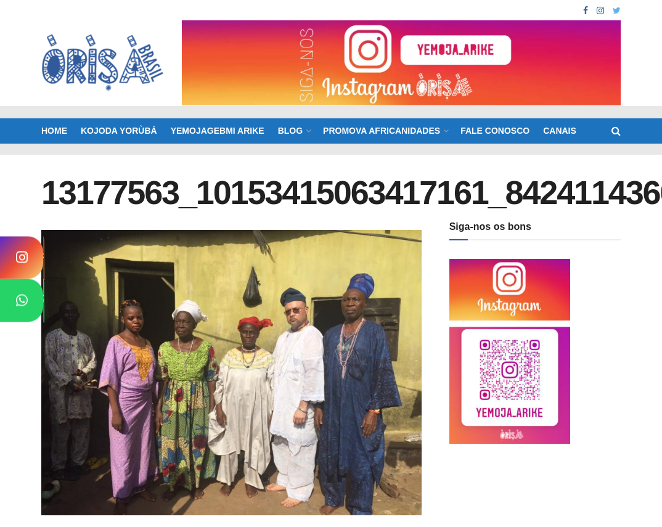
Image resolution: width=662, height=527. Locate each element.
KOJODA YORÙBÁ (119, 131)
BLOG (290, 131)
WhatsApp (46, 305)
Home (54, 131)
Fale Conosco (494, 131)
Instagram (46, 262)
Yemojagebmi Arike (217, 131)
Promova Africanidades (381, 131)
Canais (559, 131)
